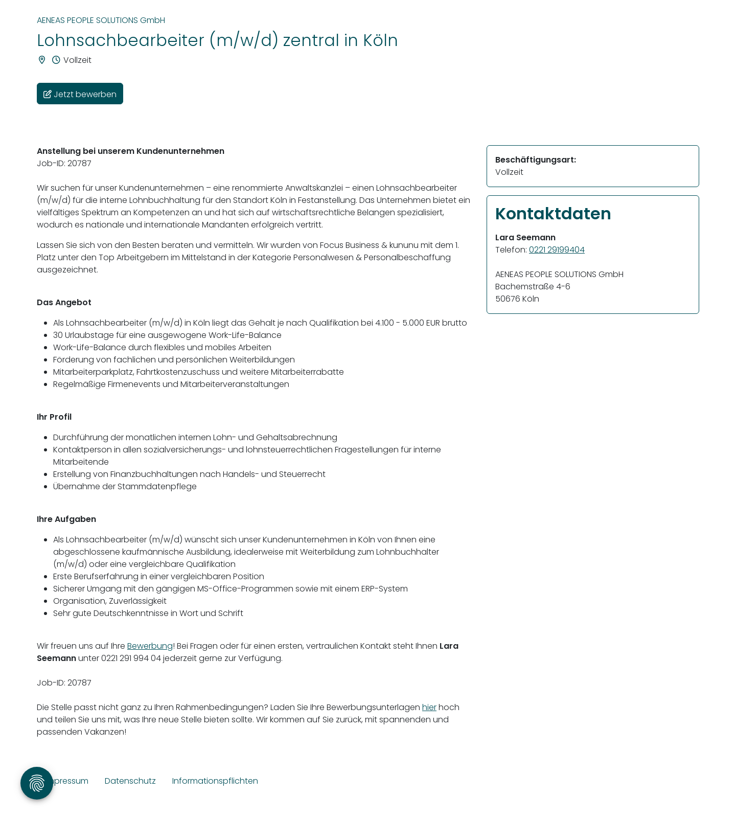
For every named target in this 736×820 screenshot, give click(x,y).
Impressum (66, 781)
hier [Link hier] (429, 707)
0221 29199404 (557, 250)
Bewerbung (150, 646)
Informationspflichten (215, 781)
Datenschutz (130, 781)
